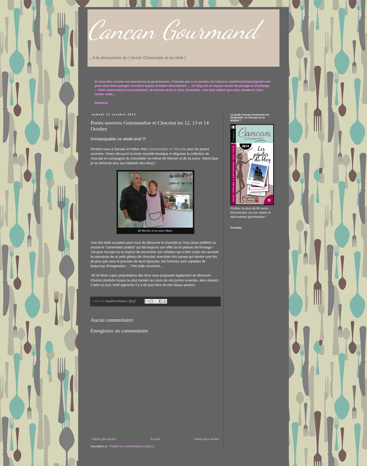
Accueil (155, 439)
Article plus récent (104, 439)
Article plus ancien (207, 439)
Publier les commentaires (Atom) (132, 446)
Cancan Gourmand (173, 30)
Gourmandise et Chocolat (167, 149)
